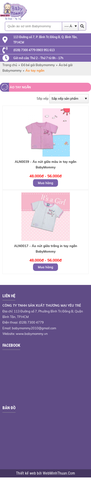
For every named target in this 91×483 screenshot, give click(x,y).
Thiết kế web (26, 473)
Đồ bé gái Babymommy (38, 65)
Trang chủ (9, 65)
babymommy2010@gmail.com (34, 328)
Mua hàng (45, 183)
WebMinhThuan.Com (59, 473)
